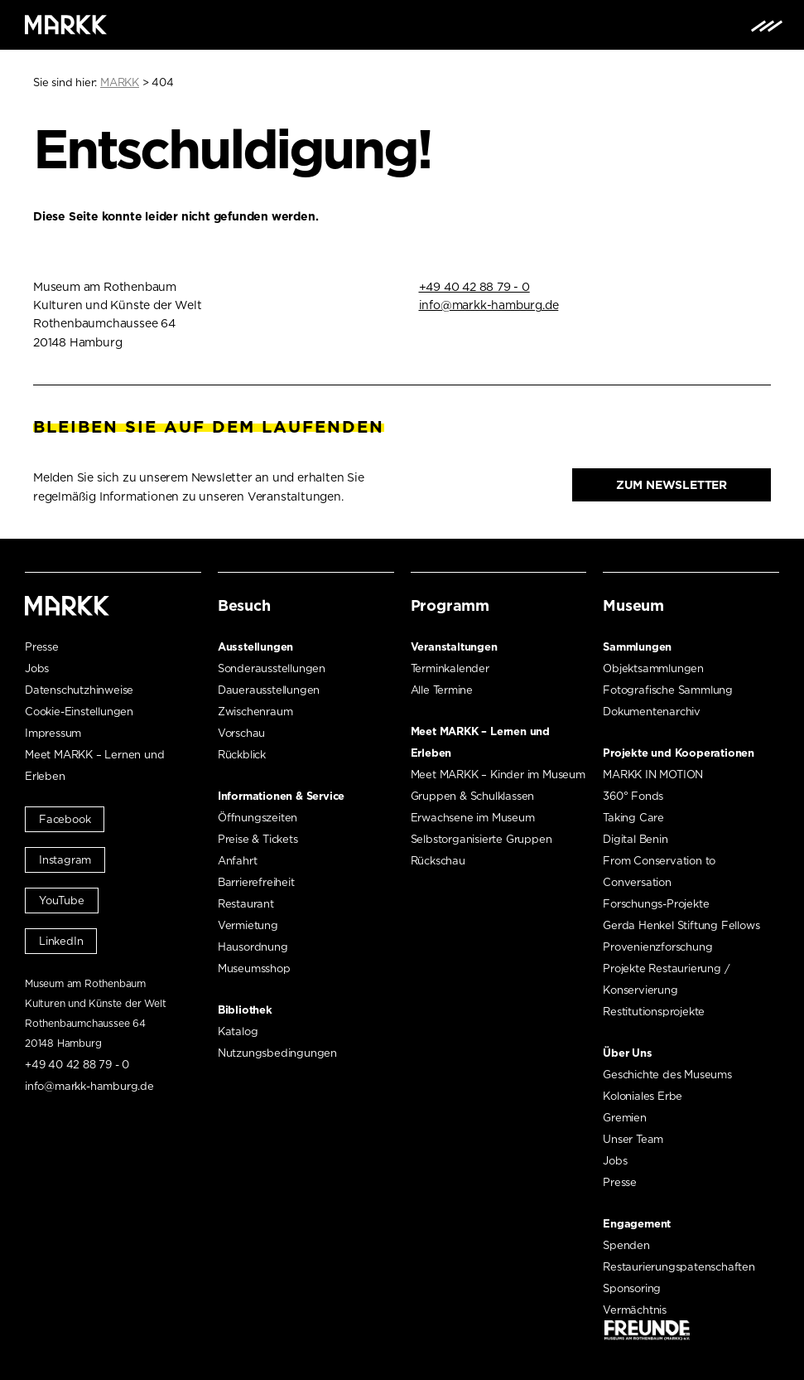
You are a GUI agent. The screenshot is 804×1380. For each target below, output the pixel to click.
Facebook (64, 819)
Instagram (65, 860)
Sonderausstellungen (271, 668)
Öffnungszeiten (257, 817)
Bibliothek (245, 1010)
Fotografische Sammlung (668, 690)
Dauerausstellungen (269, 690)
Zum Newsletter (671, 484)
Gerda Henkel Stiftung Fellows (681, 925)
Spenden (626, 1245)
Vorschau (241, 733)
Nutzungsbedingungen (277, 1053)
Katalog (238, 1031)
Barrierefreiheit (256, 882)
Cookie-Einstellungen (79, 711)
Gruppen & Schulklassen (473, 796)
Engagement (637, 1224)
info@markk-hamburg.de (489, 305)
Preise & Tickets (258, 839)
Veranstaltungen (454, 647)
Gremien (625, 1117)
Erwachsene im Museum (473, 817)
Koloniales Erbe (642, 1096)
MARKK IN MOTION (653, 774)
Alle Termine (442, 690)
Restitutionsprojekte (654, 1011)
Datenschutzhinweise (79, 690)
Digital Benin (635, 839)
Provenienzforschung (657, 947)
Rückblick (242, 754)
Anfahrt (238, 861)
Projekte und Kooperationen (678, 753)
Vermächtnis (635, 1310)
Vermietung (248, 925)
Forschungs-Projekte (656, 904)
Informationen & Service (281, 796)
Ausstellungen (255, 647)
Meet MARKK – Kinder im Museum (498, 774)
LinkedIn (61, 941)
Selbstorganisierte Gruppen (481, 839)
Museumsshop (254, 968)
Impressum (53, 733)
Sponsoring (632, 1288)
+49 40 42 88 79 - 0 (474, 286)
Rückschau (438, 861)
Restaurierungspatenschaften (679, 1267)
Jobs (37, 668)
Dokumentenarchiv (651, 711)
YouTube (61, 900)
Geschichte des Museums (667, 1074)
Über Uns (627, 1053)
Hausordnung (253, 947)
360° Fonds (633, 796)
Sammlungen (637, 647)
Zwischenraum (255, 711)
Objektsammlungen (653, 668)
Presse (42, 647)
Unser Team (633, 1139)
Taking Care (633, 817)
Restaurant (246, 904)
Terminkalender (450, 668)
